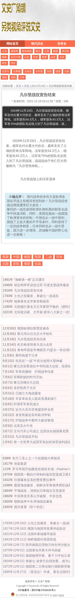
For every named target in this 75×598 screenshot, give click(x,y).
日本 (22, 77)
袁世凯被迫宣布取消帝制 (33, 415)
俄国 (4, 77)
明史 (4, 63)
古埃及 (28, 71)
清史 (13, 63)
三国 (46, 51)
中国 (16, 257)
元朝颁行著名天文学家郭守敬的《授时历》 (44, 306)
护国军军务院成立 (26, 404)
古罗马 (5, 71)
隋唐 (4, 57)
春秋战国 (27, 51)
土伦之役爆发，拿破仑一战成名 (36, 296)
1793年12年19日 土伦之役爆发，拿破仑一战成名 (37, 523)
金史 (53, 57)
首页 (18, 85)
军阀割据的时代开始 (28, 377)
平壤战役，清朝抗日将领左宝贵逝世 (39, 490)
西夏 (44, 57)
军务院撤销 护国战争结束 (34, 371)
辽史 (26, 57)
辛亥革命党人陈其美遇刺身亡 (36, 398)
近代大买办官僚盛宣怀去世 (34, 409)
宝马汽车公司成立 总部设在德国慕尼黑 (41, 431)
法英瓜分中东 (23, 425)
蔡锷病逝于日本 (26, 355)
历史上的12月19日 (35, 85)
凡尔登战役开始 (26, 436)
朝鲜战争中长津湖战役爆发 (33, 501)
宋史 (35, 57)
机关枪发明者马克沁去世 (34, 344)
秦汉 (38, 51)
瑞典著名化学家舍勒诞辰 (31, 301)
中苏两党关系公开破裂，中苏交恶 (38, 496)
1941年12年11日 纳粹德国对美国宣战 (29, 539)
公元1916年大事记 (20, 321)
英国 (49, 71)
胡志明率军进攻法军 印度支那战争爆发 (41, 285)
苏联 (16, 263)
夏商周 (14, 51)
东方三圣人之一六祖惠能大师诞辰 (36, 458)
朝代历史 (37, 43)
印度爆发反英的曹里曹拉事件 (35, 480)
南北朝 (65, 51)
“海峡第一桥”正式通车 (29, 279)
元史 (62, 57)
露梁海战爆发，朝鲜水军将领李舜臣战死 (43, 485)
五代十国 (15, 57)
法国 (66, 71)
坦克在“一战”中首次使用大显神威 (38, 361)
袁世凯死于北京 (25, 388)
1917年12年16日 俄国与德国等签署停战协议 (34, 528)
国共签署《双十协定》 (30, 507)
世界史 (61, 43)
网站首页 (12, 43)
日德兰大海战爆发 (28, 393)
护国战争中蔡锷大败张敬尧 (34, 420)
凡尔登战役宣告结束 (28, 290)
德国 (58, 71)
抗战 (38, 263)
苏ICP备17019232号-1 (44, 590)
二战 (48, 257)
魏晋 (55, 51)
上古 (4, 51)
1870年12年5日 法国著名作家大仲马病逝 (32, 550)
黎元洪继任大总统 (26, 382)
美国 (13, 77)
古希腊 (16, 71)
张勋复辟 (20, 463)
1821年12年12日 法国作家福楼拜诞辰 (29, 534)
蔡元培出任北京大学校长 (34, 333)
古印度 (39, 71)
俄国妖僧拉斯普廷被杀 (33, 328)
